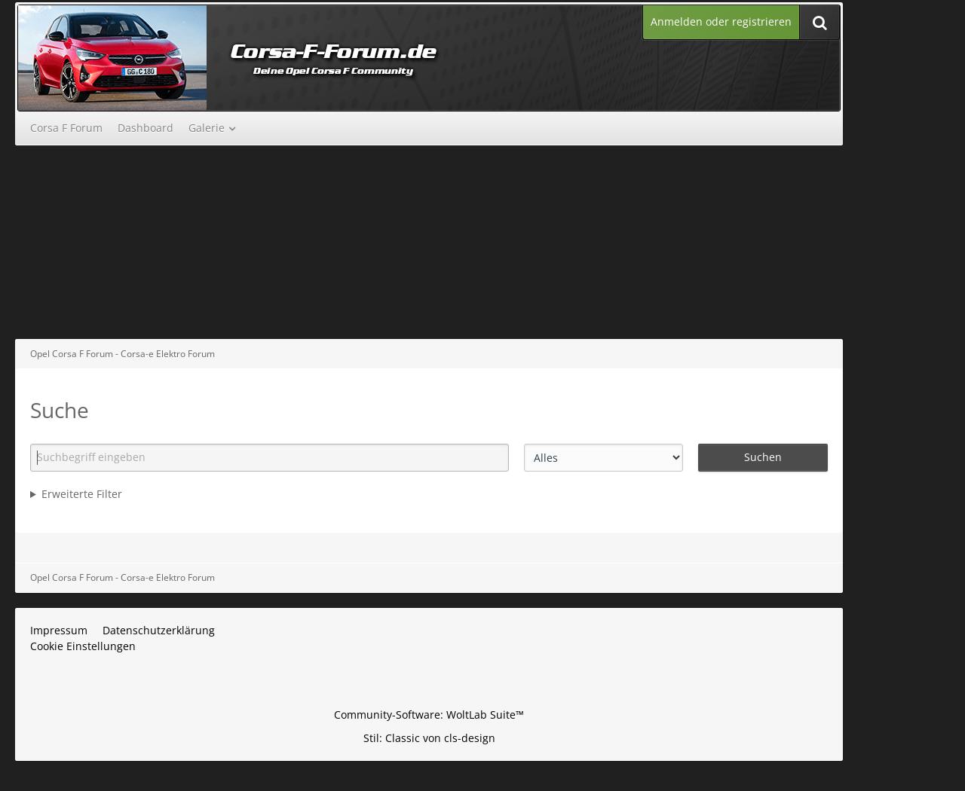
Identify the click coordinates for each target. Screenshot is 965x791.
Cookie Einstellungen (83, 646)
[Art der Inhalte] (604, 458)
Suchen (763, 457)
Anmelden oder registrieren (721, 21)
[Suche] (819, 22)
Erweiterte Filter (81, 494)
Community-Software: (429, 714)
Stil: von (429, 738)
